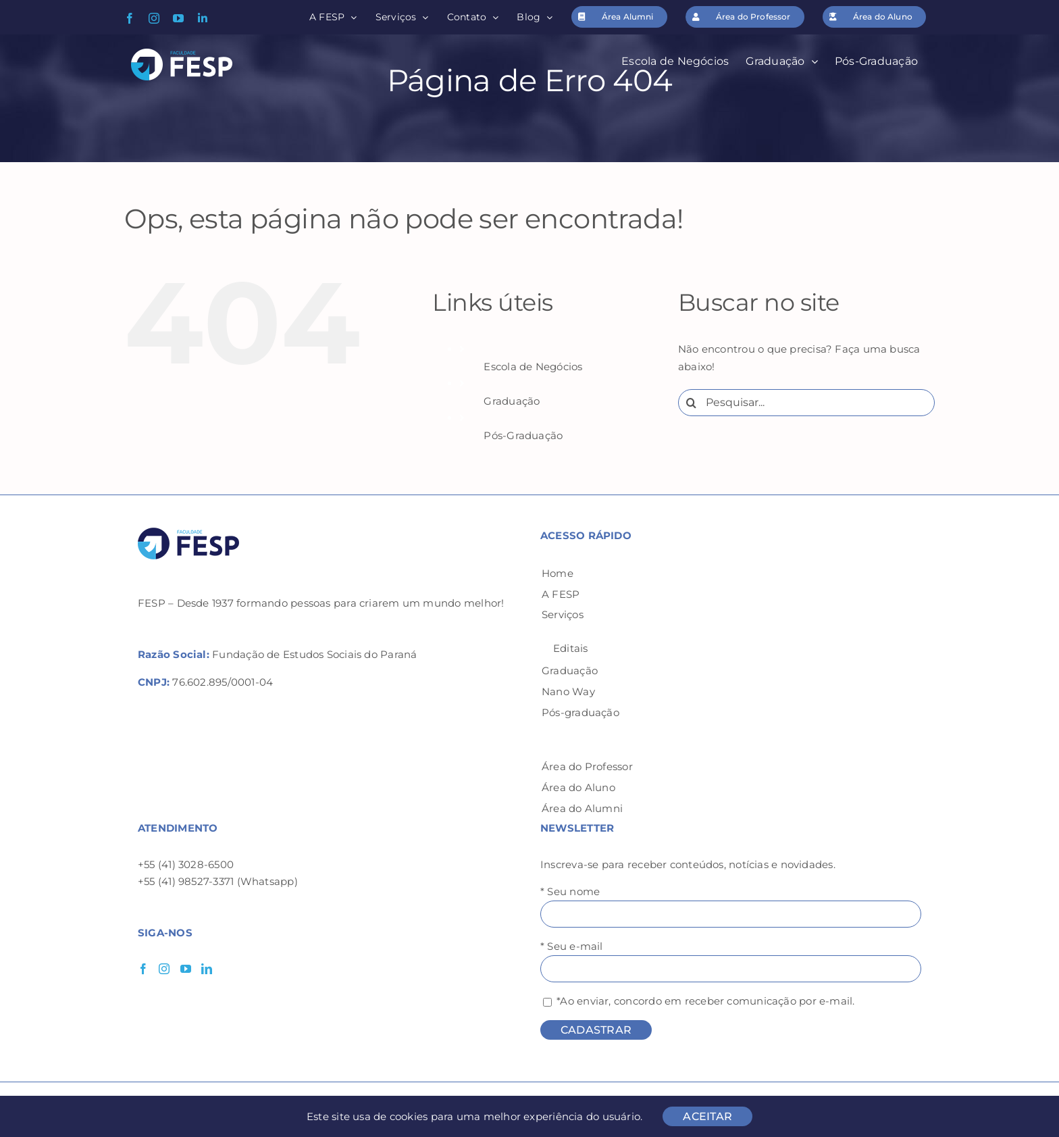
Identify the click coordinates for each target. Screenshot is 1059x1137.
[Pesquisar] (691, 402)
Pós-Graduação (523, 435)
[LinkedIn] (206, 968)
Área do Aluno (578, 787)
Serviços (563, 614)
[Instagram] (164, 968)
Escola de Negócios (533, 366)
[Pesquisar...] (806, 402)
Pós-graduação (580, 712)
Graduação (512, 401)
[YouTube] (185, 968)
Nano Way (568, 691)
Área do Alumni (582, 808)
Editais (570, 648)
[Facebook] (143, 968)
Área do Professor (587, 766)
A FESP (560, 594)
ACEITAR (707, 1116)
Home (557, 573)
